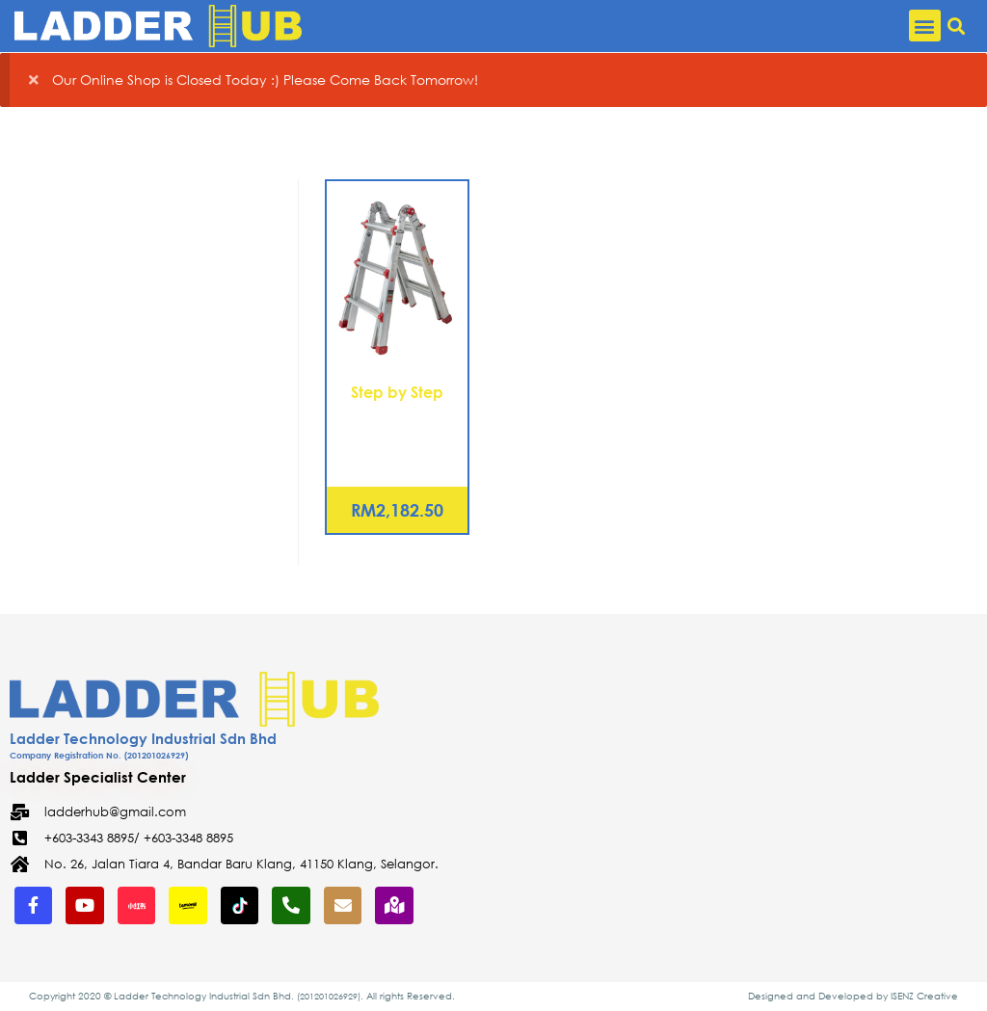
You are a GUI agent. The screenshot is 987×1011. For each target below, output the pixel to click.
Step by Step (397, 392)
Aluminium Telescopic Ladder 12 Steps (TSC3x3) (397, 437)
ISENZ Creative (924, 996)
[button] (925, 25)
